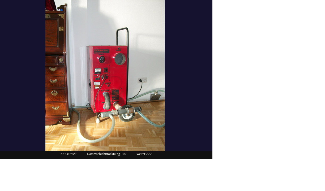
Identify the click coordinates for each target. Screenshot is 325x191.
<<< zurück (68, 154)
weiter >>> (144, 154)
